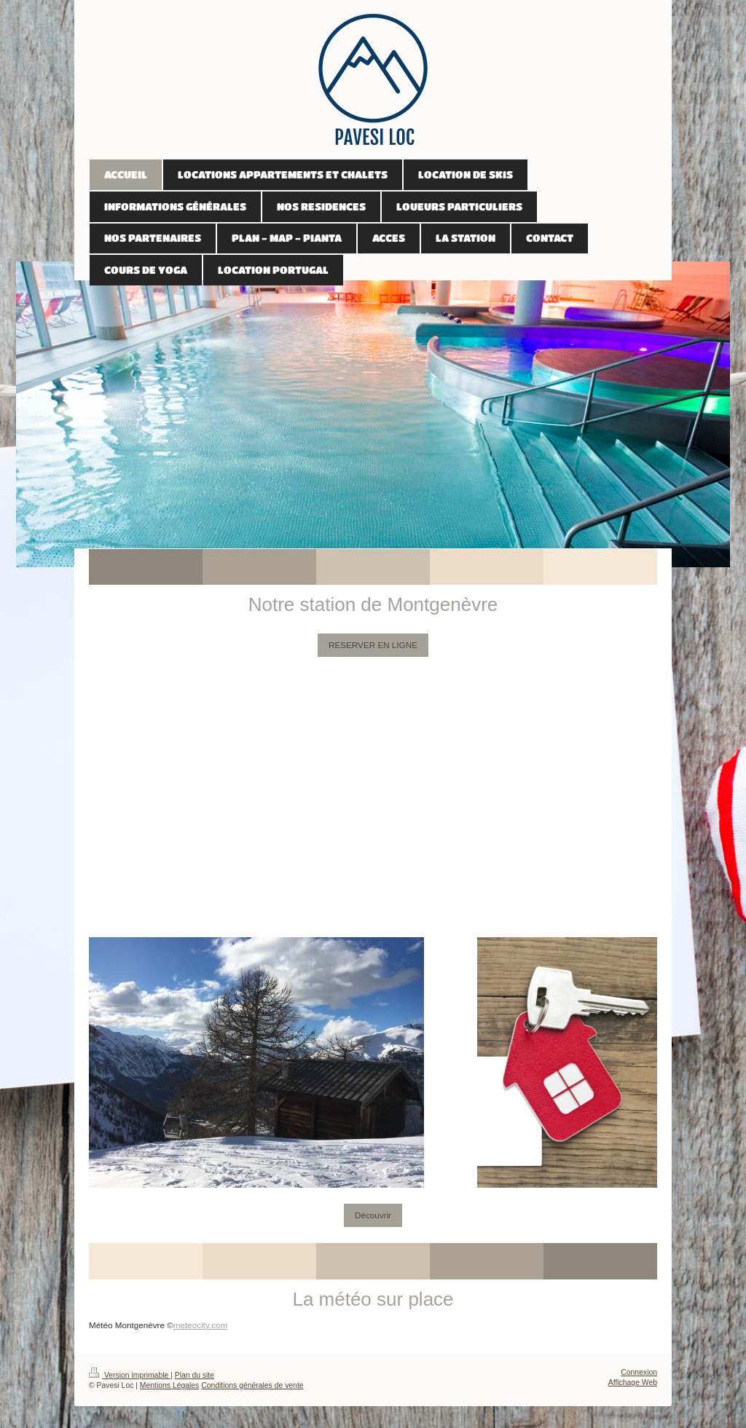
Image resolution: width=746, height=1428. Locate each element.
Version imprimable (129, 1375)
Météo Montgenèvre (127, 1325)
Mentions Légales (169, 1385)
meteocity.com (200, 1325)
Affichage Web (632, 1382)
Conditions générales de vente (252, 1385)
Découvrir (373, 1215)
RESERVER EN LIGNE (373, 645)
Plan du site (194, 1375)
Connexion (639, 1372)
